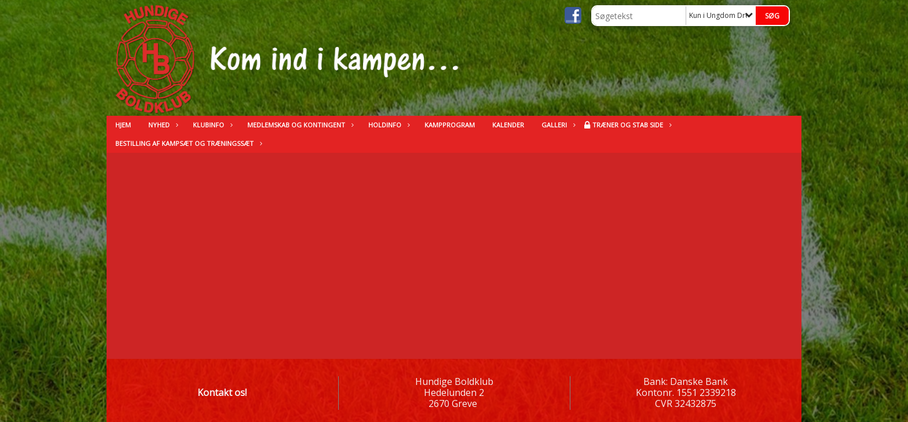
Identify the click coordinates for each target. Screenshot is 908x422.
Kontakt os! (222, 392)
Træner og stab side (630, 124)
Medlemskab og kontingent (299, 124)
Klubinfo (211, 124)
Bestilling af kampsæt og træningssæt (187, 143)
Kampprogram (449, 124)
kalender (508, 124)
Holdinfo (387, 124)
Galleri (557, 124)
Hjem (123, 124)
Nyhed (161, 124)
